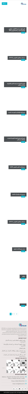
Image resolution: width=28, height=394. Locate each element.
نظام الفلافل (22, 348)
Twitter (22, 389)
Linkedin (14, 389)
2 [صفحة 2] (12, 314)
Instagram (17, 389)
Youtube (19, 389)
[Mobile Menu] (4, 3)
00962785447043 (20, 381)
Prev (16, 314)
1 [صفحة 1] (14, 314)
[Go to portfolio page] (23, 363)
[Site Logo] (24, 3)
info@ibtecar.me (20, 383)
